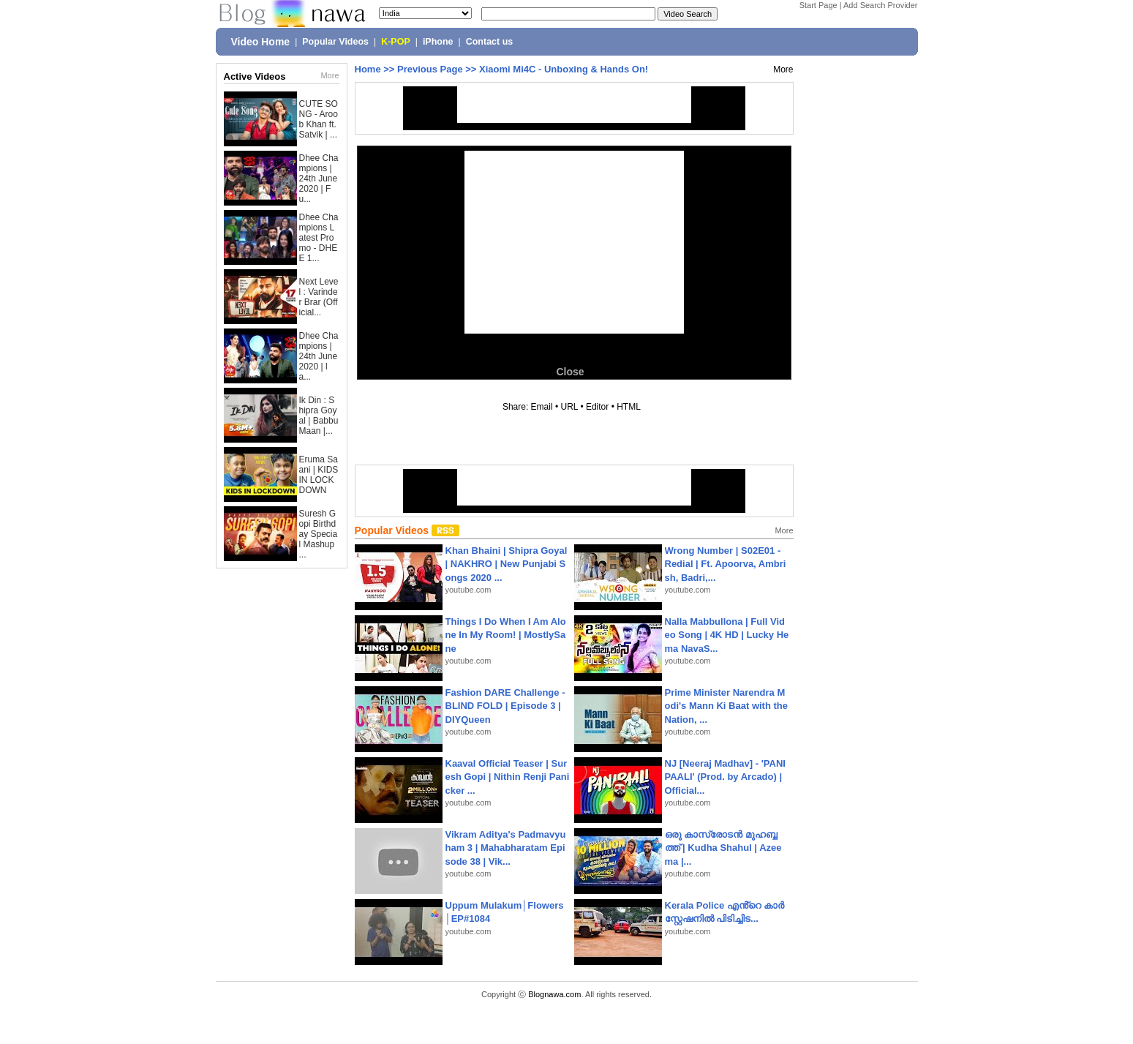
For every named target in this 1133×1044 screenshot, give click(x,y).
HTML (628, 407)
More (329, 75)
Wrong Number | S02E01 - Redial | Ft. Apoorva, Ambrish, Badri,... (725, 563)
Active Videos (255, 76)
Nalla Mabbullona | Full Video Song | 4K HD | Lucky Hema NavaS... (727, 634)
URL (570, 407)
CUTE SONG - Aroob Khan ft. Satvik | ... (318, 119)
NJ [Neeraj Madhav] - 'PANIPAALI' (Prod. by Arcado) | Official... (725, 776)
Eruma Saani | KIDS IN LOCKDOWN (319, 474)
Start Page (818, 5)
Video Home (260, 42)
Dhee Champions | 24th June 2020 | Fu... (319, 178)
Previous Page (430, 69)
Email (542, 407)
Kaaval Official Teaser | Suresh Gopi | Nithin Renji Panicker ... (507, 776)
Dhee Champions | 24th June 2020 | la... (319, 356)
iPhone (438, 42)
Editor (597, 407)
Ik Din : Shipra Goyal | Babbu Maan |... (319, 415)
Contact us (489, 42)
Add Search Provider (880, 5)
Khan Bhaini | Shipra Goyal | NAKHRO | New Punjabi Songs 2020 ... (506, 563)
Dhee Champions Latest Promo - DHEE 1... (319, 237)
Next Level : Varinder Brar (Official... (319, 297)
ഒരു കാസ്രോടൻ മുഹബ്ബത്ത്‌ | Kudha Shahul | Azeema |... (723, 847)
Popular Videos (335, 42)
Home (368, 69)
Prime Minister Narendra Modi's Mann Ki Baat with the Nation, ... (726, 705)
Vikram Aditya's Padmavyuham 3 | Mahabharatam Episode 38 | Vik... (505, 847)
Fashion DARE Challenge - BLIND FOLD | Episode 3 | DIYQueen (505, 705)
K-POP (395, 42)
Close (570, 372)
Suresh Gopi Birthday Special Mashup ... (318, 534)
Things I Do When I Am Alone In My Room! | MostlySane (505, 634)
